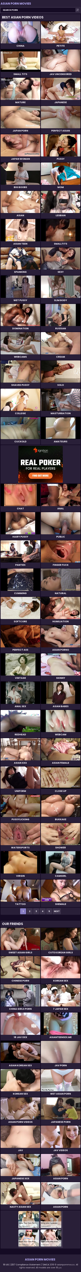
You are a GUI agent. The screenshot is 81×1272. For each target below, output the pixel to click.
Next (57, 911)
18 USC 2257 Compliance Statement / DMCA (26, 1264)
